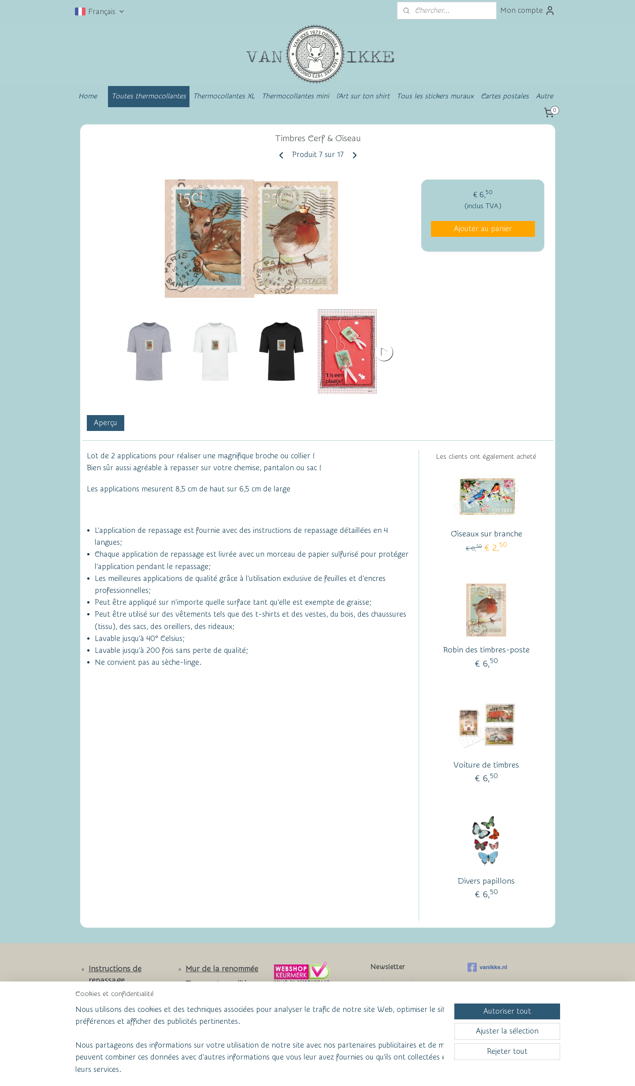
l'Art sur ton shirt (363, 96)
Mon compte (527, 10)
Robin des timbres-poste (486, 650)
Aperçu (105, 423)
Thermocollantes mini (295, 96)
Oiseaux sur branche (486, 534)
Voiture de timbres (486, 765)
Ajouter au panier (482, 229)
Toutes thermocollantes (148, 96)
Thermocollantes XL (224, 96)
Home (87, 96)
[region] (259, 1045)
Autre (544, 96)
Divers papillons (486, 881)
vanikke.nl (487, 967)
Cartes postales (505, 96)
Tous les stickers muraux (435, 96)
